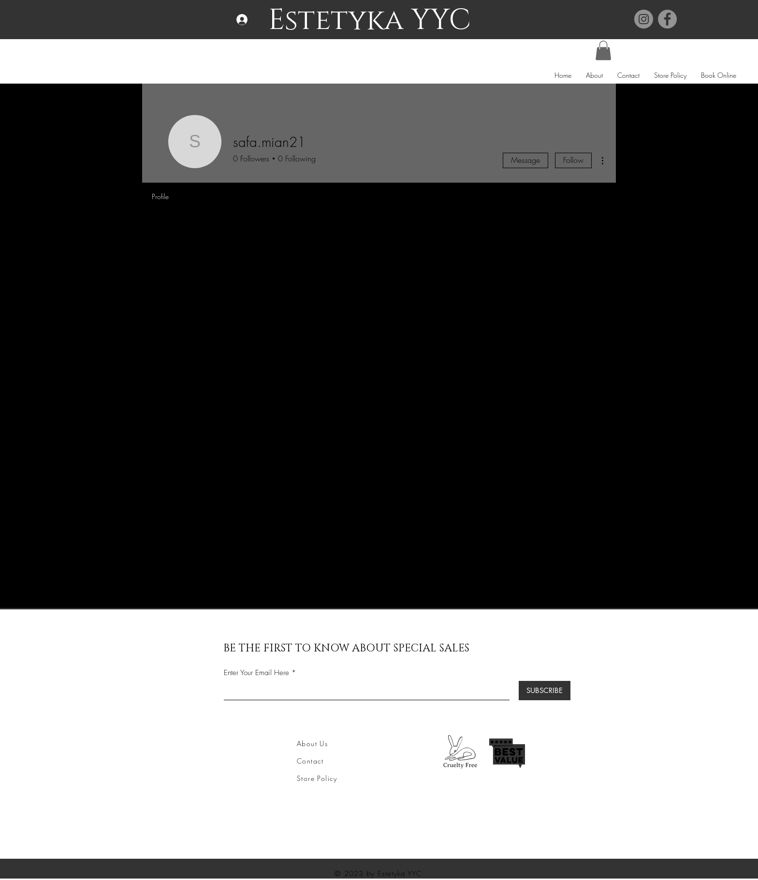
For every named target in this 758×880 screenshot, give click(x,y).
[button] (603, 50)
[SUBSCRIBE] (544, 690)
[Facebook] (667, 19)
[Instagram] (643, 19)
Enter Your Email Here (256, 673)
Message (525, 160)
